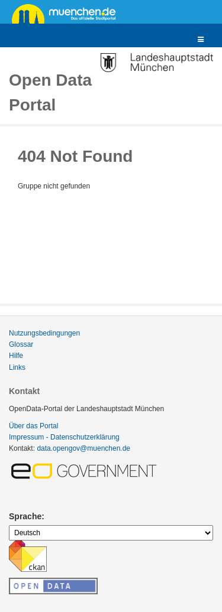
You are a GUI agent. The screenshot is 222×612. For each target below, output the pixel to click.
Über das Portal (33, 426)
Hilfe (16, 355)
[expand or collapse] (200, 39)
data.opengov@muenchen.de (83, 448)
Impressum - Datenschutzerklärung (64, 437)
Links (17, 367)
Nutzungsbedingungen (44, 333)
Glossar (21, 344)
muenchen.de (68, 13)
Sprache (25, 516)
